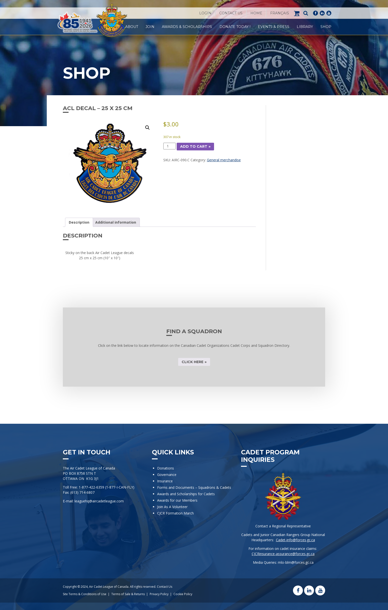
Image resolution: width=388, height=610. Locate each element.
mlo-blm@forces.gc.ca (296, 562)
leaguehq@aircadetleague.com (99, 501)
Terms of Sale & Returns (128, 594)
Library (305, 26)
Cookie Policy (182, 594)
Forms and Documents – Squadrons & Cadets (194, 487)
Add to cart (193, 146)
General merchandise (224, 160)
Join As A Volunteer (172, 506)
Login (205, 13)
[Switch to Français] (279, 13)
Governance (166, 474)
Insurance (165, 481)
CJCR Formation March (175, 513)
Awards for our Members (177, 500)
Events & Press (273, 26)
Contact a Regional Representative (283, 526)
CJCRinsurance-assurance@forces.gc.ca (283, 553)
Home (256, 13)
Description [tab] (79, 222)
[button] (147, 127)
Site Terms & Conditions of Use (84, 594)
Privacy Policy (159, 594)
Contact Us (230, 13)
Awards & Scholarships (187, 26)
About (131, 26)
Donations (165, 468)
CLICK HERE (192, 362)
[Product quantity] (169, 146)
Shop (325, 26)
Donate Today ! (234, 26)
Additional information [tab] (115, 222)
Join (150, 26)
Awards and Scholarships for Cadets (186, 494)
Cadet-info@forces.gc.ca (295, 540)
